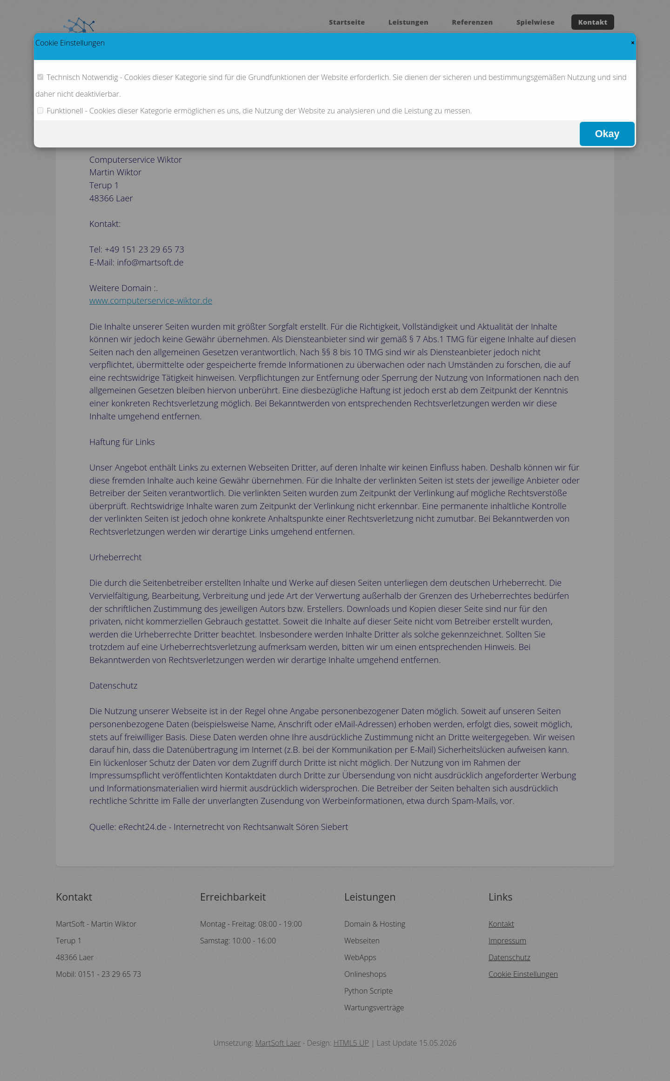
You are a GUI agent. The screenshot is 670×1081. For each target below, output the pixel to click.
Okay (607, 133)
